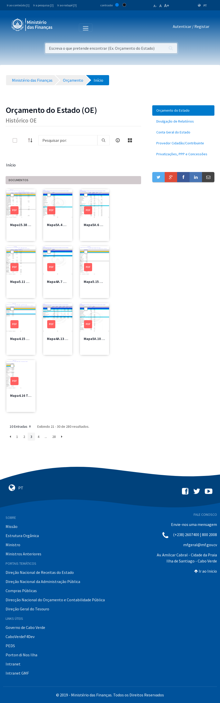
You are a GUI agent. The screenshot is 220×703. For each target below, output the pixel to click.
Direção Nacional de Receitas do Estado (40, 572)
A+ (166, 5)
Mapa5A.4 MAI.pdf (61, 224)
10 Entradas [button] (21, 426)
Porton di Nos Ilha (21, 654)
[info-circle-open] (118, 140)
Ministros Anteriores (23, 553)
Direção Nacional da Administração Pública (43, 581)
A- (155, 6)
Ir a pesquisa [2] (43, 5)
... (46, 436)
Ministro (13, 544)
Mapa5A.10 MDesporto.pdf (104, 338)
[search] (103, 140)
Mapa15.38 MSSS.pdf (26, 224)
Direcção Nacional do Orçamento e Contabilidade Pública (55, 599)
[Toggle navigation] (60, 27)
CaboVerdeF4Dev (20, 636)
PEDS (10, 645)
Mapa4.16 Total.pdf (25, 395)
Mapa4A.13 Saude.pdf (64, 338)
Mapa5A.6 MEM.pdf (98, 224)
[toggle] (23, 140)
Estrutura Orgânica (22, 535)
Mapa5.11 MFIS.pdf (25, 281)
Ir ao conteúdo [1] (18, 5)
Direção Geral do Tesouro (27, 608)
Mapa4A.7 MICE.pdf (62, 281)
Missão (12, 526)
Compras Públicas (21, 590)
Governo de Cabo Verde (25, 627)
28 (54, 436)
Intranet (13, 663)
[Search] (67, 140)
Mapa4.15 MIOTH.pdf (26, 338)
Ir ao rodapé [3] (67, 5)
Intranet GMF (17, 673)
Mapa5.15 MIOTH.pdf (100, 281)
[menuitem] (183, 110)
